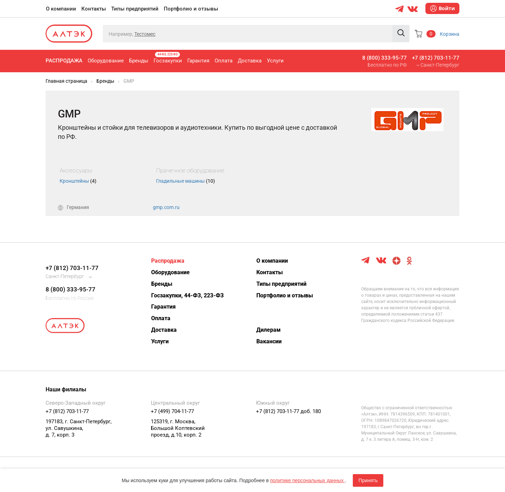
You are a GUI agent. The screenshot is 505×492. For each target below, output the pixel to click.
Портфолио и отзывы (191, 9)
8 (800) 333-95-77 (384, 58)
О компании (61, 9)
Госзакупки (168, 58)
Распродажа (64, 61)
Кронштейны (78, 181)
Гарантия (198, 61)
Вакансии (269, 341)
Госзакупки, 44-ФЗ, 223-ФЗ (187, 295)
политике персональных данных (307, 480)
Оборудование (106, 61)
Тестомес (144, 34)
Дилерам (268, 329)
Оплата (224, 61)
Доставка (250, 61)
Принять (368, 480)
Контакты (93, 9)
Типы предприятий (135, 9)
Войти (442, 8)
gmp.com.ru (166, 207)
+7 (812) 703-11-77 (435, 58)
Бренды (138, 61)
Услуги (275, 61)
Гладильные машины (185, 181)
